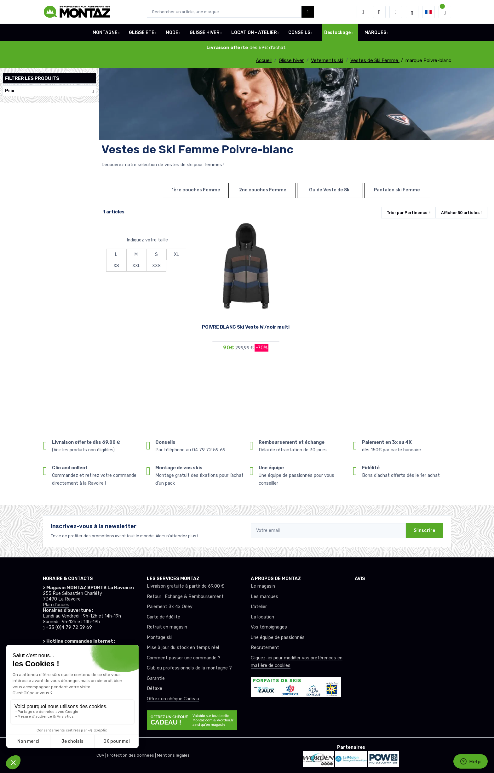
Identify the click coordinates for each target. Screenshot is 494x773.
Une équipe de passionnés (278, 637)
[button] (363, 12)
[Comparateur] (395, 12)
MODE (172, 32)
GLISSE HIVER (205, 32)
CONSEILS (299, 32)
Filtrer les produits (32, 78)
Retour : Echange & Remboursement (185, 596)
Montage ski (159, 637)
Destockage (337, 32)
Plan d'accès (56, 604)
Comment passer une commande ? (184, 658)
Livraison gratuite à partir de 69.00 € (185, 586)
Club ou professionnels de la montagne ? (189, 668)
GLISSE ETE (141, 32)
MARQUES (375, 32)
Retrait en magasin (167, 627)
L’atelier (259, 606)
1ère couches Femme (195, 190)
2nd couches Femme (262, 190)
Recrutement (265, 647)
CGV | (101, 755)
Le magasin (263, 586)
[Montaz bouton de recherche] (308, 12)
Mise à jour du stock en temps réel (183, 647)
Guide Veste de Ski (330, 190)
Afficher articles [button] (460, 212)
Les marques (264, 596)
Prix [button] (49, 91)
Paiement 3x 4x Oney (169, 606)
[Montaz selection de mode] (412, 12)
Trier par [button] (407, 212)
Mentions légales (173, 755)
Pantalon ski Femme (397, 190)
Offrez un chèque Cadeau (173, 699)
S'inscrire (424, 530)
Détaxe (154, 688)
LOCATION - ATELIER (254, 32)
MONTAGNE (105, 32)
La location (262, 617)
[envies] (379, 12)
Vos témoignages (269, 627)
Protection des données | (132, 755)
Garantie (156, 678)
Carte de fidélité (163, 617)
